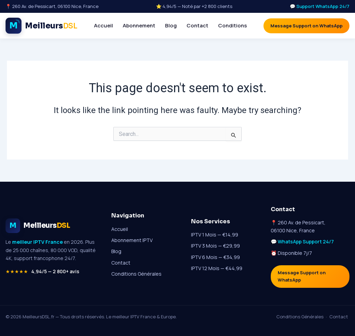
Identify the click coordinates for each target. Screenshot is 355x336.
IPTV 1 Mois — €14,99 (214, 234)
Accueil (103, 25)
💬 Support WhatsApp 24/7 (319, 6)
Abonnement (139, 25)
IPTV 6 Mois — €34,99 (215, 257)
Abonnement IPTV (132, 240)
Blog (171, 25)
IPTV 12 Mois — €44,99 (216, 268)
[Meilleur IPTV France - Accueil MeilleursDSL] (41, 26)
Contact (197, 25)
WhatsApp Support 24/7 (306, 241)
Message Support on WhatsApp (306, 26)
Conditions (232, 25)
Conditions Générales (136, 273)
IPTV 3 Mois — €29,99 (215, 245)
